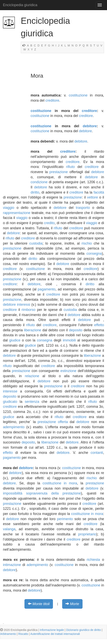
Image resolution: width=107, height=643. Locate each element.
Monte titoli (41, 604)
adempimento (13, 427)
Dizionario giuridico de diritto (83, 629)
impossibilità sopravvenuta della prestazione (42, 493)
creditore (52, 100)
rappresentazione (16, 213)
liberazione (32, 330)
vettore (92, 197)
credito (49, 223)
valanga (9, 529)
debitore (90, 126)
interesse (10, 391)
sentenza (32, 402)
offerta (63, 422)
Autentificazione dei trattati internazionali (55, 633)
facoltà (99, 192)
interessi (23, 305)
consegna (94, 253)
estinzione (68, 371)
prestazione (58, 172)
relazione (32, 376)
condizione (39, 182)
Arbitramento (8, 633)
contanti (97, 453)
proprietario (87, 534)
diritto (35, 192)
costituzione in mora (60, 483)
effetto (99, 325)
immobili (69, 340)
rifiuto (70, 167)
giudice (15, 340)
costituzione (78, 95)
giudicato (10, 402)
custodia (35, 243)
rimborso (28, 310)
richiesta (93, 560)
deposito (76, 330)
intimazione (12, 565)
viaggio (8, 208)
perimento (65, 519)
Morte (74, 604)
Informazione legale (52, 629)
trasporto (83, 208)
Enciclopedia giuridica (20, 5)
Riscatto (23, 633)
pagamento (46, 289)
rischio (87, 243)
